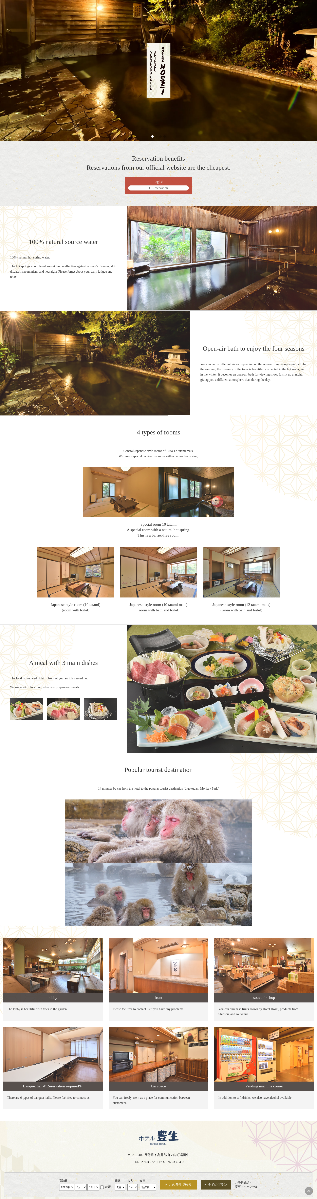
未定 (108, 1187)
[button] (152, 136)
